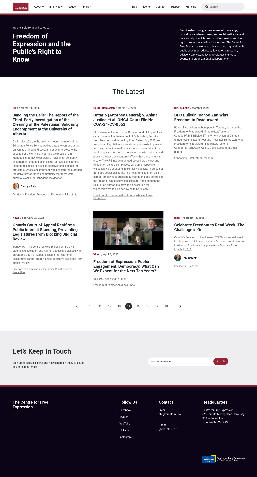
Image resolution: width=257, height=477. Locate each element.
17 (157, 306)
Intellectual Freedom (201, 158)
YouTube (124, 423)
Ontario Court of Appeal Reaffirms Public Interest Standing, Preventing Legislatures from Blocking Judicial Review (45, 232)
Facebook (125, 410)
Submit (220, 361)
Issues (72, 6)
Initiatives (54, 6)
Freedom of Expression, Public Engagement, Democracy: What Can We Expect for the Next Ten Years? (126, 266)
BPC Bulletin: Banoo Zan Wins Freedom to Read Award (201, 117)
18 (167, 306)
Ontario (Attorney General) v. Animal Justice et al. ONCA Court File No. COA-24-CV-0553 (126, 120)
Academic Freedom (24, 194)
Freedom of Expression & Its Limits (57, 194)
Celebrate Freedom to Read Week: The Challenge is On (209, 227)
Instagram (125, 437)
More (86, 6)
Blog (134, 6)
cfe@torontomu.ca (170, 414)
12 (110, 306)
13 (120, 306)
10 (91, 306)
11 (101, 306)
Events (146, 6)
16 (148, 306)
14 (129, 307)
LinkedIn (124, 430)
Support (175, 6)
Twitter (123, 416)
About (37, 6)
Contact (160, 6)
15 (139, 306)
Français (191, 6)
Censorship (181, 158)
